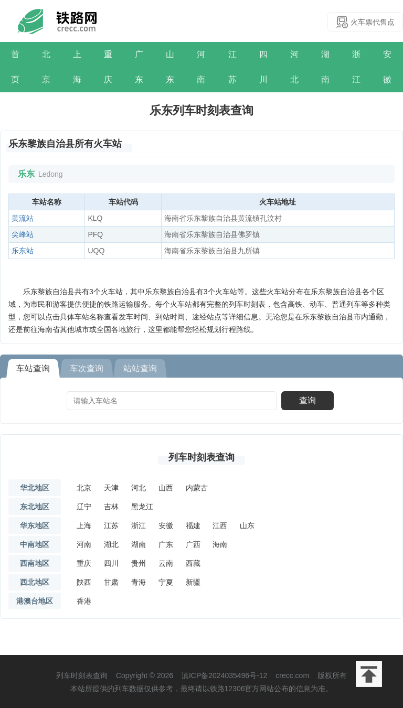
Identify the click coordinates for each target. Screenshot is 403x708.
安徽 (387, 67)
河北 (294, 67)
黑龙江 (142, 506)
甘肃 (111, 582)
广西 (193, 544)
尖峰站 (23, 234)
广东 (139, 67)
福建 (193, 525)
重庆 (108, 67)
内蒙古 (197, 488)
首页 (15, 67)
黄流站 (23, 218)
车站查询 (33, 368)
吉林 (111, 506)
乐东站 (23, 250)
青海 (138, 582)
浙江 (356, 67)
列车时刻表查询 (201, 457)
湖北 (111, 544)
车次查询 (86, 368)
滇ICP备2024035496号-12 (224, 675)
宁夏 (165, 582)
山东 (170, 67)
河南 (201, 67)
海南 (220, 544)
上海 (77, 67)
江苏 (232, 67)
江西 (220, 525)
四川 (263, 67)
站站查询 (140, 368)
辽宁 (84, 506)
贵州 (138, 563)
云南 (165, 563)
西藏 (193, 563)
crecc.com (292, 675)
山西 (165, 488)
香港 (84, 601)
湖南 (325, 67)
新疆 (193, 582)
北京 (46, 67)
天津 (111, 488)
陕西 (84, 582)
